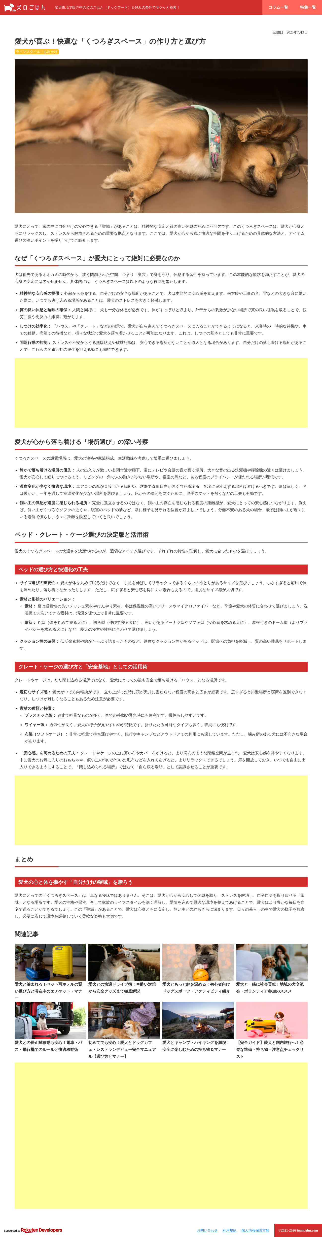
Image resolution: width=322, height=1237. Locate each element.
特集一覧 (308, 7)
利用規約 (230, 1230)
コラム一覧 (278, 7)
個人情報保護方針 (255, 1230)
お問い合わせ (207, 1230)
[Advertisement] (161, 393)
